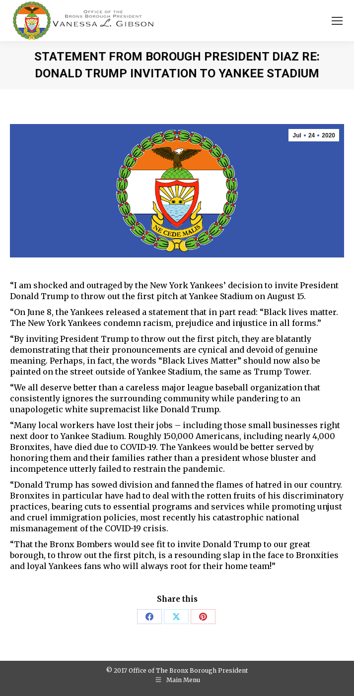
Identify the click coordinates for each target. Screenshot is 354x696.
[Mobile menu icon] (337, 21)
